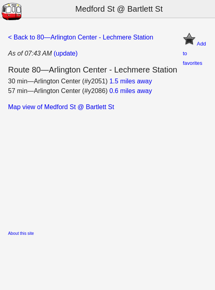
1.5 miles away (131, 81)
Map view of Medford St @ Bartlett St (61, 107)
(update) (66, 53)
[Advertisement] (107, 168)
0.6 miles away (131, 90)
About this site (21, 233)
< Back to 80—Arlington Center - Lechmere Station (80, 37)
